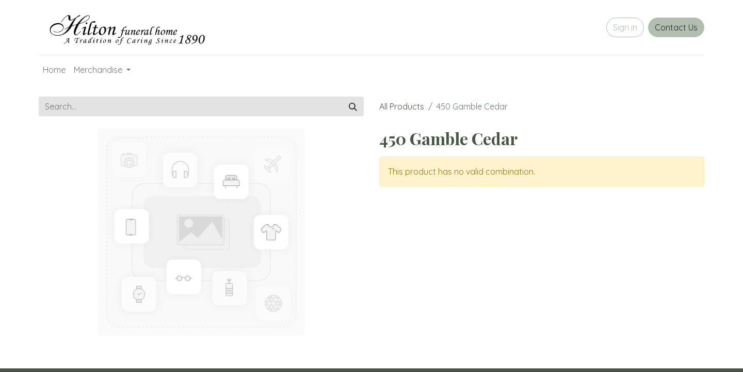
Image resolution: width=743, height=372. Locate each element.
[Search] (353, 106)
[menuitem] (54, 69)
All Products (401, 106)
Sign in (625, 27)
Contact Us (676, 27)
